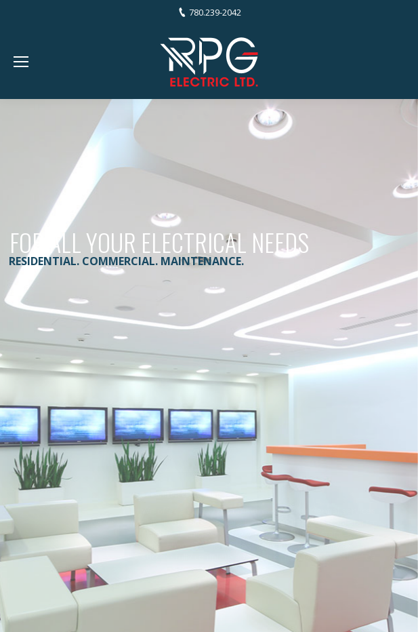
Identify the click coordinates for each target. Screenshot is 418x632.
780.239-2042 (215, 12)
